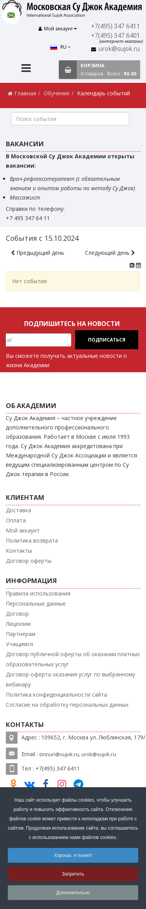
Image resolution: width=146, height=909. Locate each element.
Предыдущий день (37, 250)
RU (26, 29)
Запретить (73, 874)
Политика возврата (32, 537)
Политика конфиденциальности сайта (56, 691)
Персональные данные (36, 600)
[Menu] (26, 66)
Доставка (18, 507)
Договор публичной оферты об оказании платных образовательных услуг (73, 656)
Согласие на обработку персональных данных (67, 702)
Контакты (19, 548)
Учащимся (19, 641)
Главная (25, 90)
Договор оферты (28, 558)
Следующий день (110, 250)
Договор (17, 611)
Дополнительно (73, 892)
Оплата (16, 517)
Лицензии (18, 621)
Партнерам (20, 631)
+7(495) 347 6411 (116, 26)
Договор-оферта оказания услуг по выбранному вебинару (70, 676)
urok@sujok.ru (120, 48)
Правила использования (38, 590)
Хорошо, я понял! (73, 855)
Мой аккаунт (23, 527)
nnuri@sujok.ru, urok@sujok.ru (79, 751)
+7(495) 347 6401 (116, 35)
